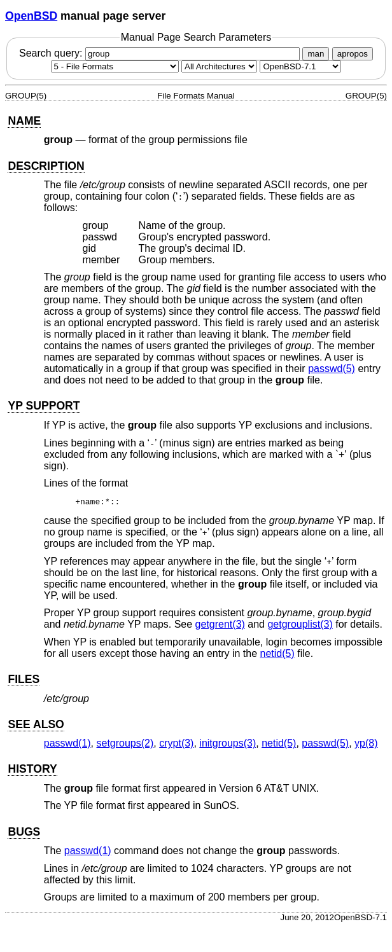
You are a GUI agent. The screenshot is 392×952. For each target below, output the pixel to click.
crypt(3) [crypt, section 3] (176, 745)
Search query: (161, 53)
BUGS (24, 833)
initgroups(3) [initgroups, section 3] (227, 745)
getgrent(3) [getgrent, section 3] (220, 626)
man (315, 54)
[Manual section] (115, 66)
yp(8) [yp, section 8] (365, 745)
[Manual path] (300, 66)
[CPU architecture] (219, 66)
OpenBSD (31, 16)
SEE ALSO (36, 726)
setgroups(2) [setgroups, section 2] (125, 745)
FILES (23, 681)
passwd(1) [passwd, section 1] (67, 745)
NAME (24, 120)
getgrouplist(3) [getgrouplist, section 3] (299, 626)
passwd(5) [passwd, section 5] (331, 368)
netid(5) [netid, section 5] (277, 655)
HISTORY (32, 770)
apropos (352, 54)
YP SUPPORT (44, 405)
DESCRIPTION (46, 166)
